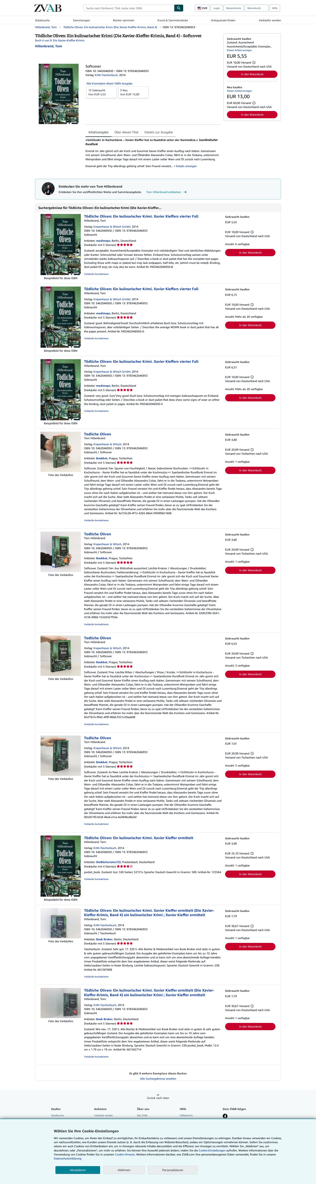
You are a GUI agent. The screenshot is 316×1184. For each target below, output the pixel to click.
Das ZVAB (142, 1115)
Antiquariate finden (223, 20)
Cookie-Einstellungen (212, 1150)
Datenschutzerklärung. (68, 1158)
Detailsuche (42, 20)
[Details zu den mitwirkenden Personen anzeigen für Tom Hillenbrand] (48, 46)
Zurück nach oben (158, 1098)
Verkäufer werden (270, 20)
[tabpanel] (152, 154)
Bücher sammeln (123, 20)
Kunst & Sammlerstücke (173, 20)
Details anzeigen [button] (186, 166)
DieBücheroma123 (108, 862)
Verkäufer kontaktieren (96, 273)
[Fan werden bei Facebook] (225, 1116)
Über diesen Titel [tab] (126, 132)
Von (101, 92)
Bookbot (101, 458)
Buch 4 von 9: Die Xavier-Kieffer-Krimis (59, 40)
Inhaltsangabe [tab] (98, 132)
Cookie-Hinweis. (125, 1154)
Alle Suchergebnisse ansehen (158, 1078)
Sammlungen (81, 20)
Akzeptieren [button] (78, 1170)
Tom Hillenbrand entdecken (167, 192)
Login (216, 8)
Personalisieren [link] (172, 1170)
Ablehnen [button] (124, 1170)
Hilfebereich (186, 1115)
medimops (103, 240)
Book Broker (104, 939)
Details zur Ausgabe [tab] (158, 132)
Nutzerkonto (233, 8)
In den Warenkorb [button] (252, 74)
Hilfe (275, 8)
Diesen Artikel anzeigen (239, 50)
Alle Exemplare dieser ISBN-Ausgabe (109, 83)
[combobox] (128, 8)
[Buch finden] (178, 8)
